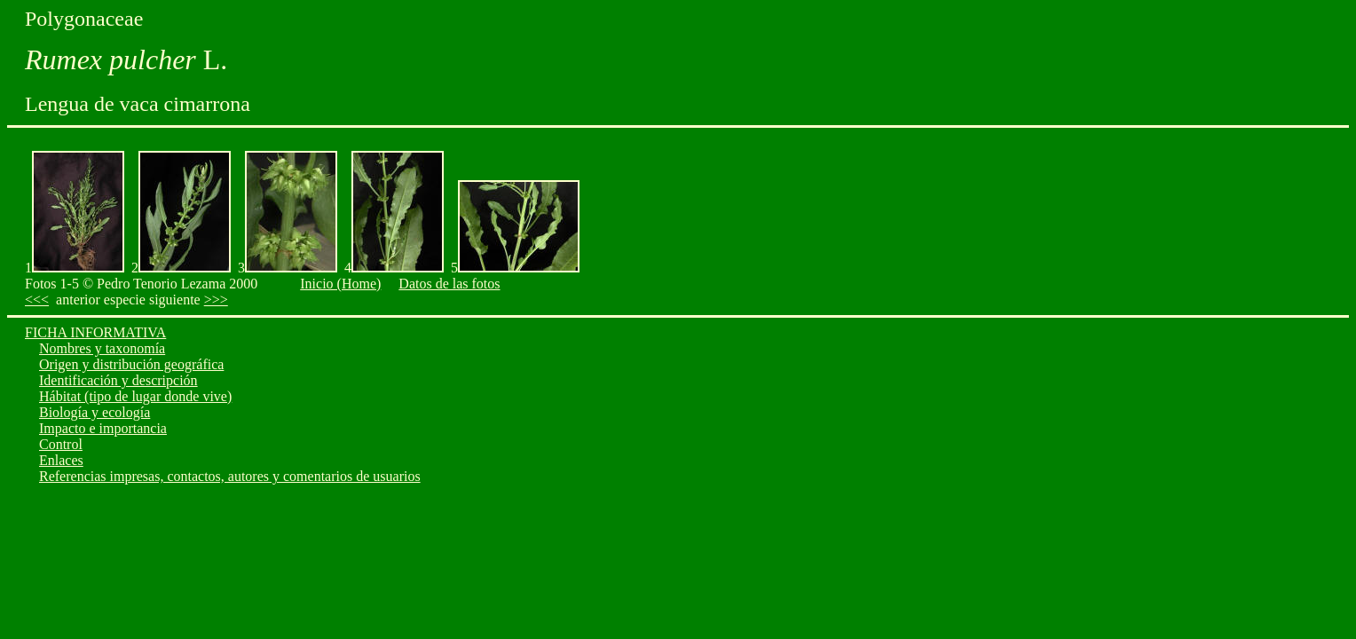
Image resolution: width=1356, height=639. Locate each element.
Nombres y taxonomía (102, 348)
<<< (37, 299)
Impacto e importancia (103, 428)
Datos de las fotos (449, 283)
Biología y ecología (94, 412)
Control (61, 444)
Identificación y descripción (118, 380)
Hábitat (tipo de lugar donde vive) (135, 396)
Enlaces (61, 460)
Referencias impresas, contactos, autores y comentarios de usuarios (230, 476)
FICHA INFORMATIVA (95, 332)
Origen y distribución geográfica (131, 364)
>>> (216, 299)
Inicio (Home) (340, 283)
